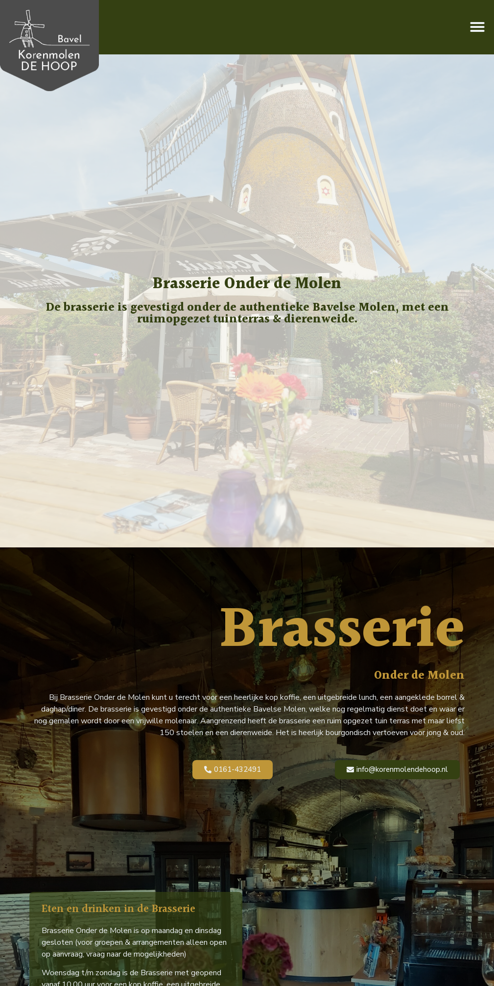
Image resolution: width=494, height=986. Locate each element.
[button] (477, 27)
